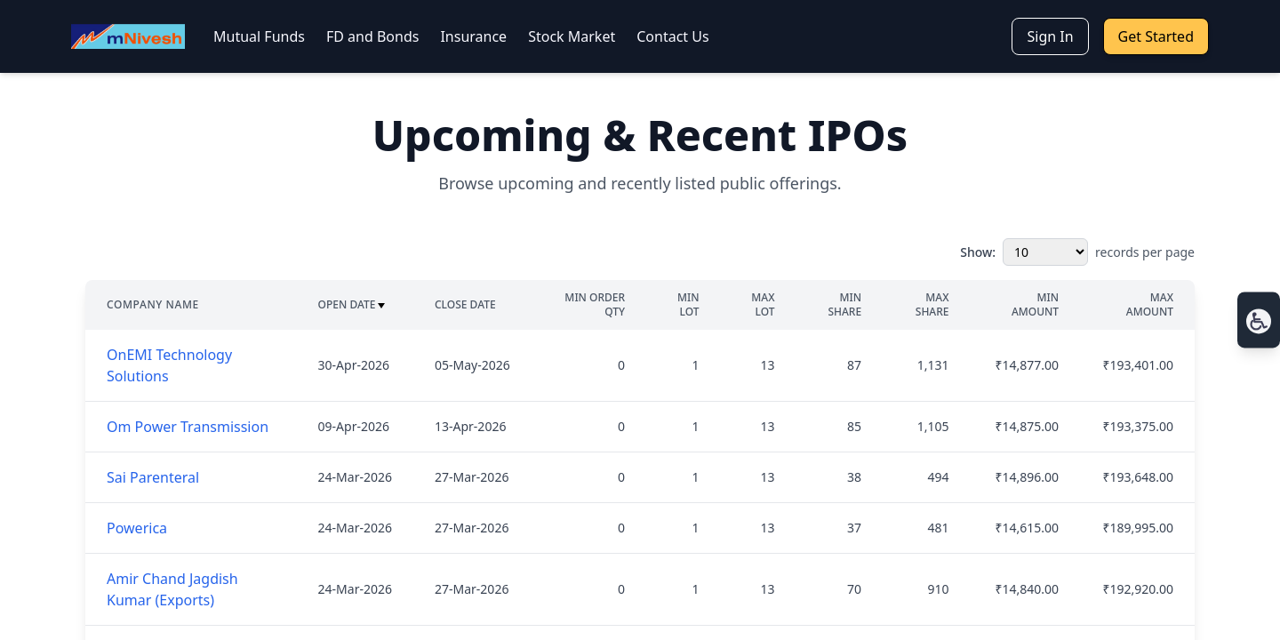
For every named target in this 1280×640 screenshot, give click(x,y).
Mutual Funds (259, 36)
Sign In (1050, 36)
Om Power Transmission (187, 426)
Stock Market (571, 36)
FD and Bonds (372, 36)
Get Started (1156, 36)
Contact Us (672, 36)
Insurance (473, 36)
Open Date (352, 305)
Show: (978, 252)
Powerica (137, 528)
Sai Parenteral (153, 477)
